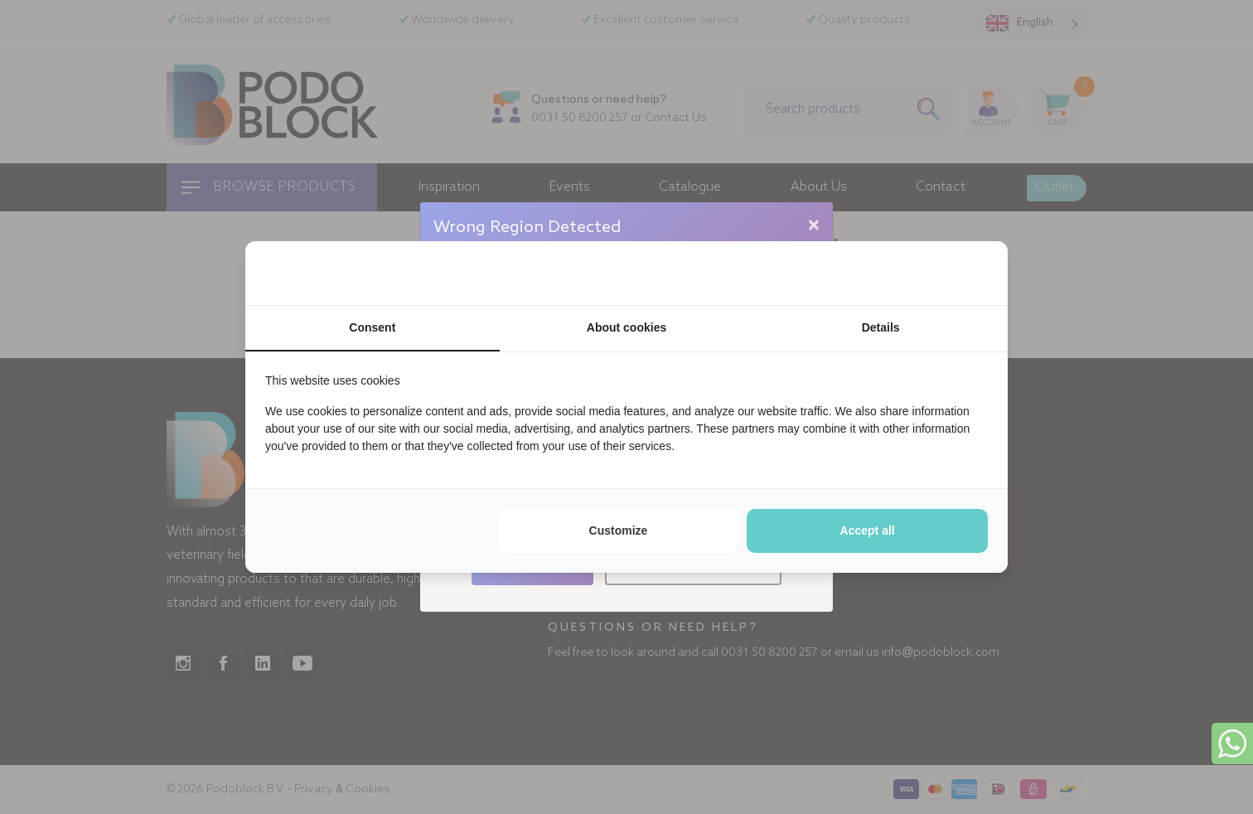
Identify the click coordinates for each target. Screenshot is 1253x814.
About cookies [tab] (626, 327)
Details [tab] (881, 327)
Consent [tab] (372, 327)
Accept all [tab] (867, 530)
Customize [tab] (618, 530)
